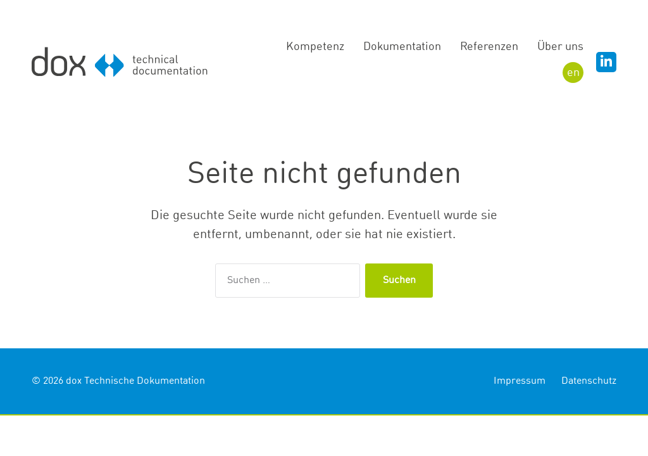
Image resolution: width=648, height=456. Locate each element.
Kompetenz (315, 47)
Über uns (560, 47)
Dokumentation (402, 47)
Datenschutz (588, 381)
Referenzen (489, 47)
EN (573, 73)
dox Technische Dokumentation (135, 381)
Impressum (519, 381)
